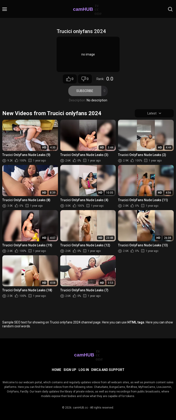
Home (56, 370)
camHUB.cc (80, 407)
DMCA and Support (107, 370)
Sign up (69, 370)
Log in (84, 370)
